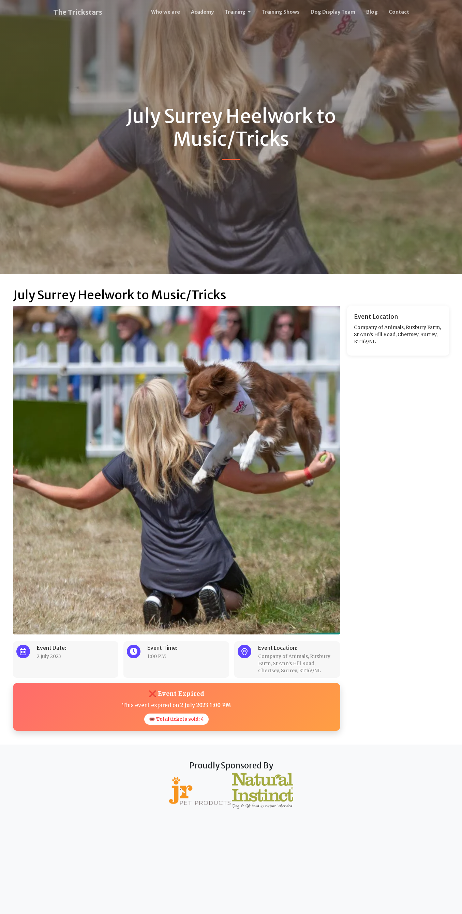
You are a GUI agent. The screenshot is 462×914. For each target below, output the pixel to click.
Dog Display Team (333, 12)
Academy (202, 12)
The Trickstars (77, 12)
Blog (372, 12)
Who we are (165, 12)
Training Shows (281, 12)
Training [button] (236, 12)
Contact (399, 12)
